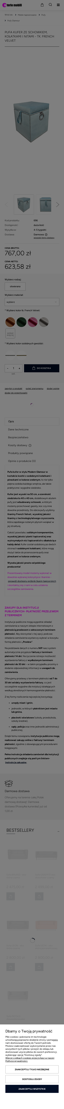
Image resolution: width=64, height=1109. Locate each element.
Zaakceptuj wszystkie (32, 1089)
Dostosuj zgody (32, 1079)
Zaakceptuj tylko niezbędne (32, 1069)
